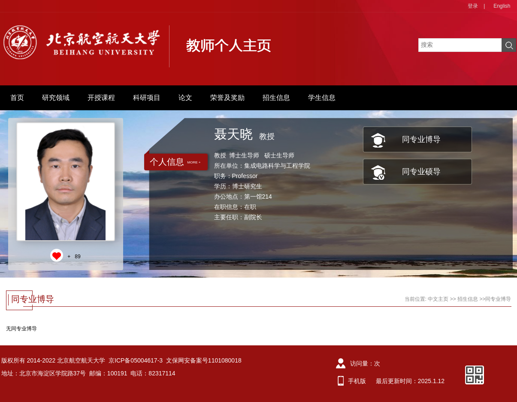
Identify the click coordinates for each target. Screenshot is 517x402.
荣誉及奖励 (227, 97)
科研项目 (146, 97)
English (501, 6)
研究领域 (56, 97)
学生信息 (322, 97)
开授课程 (101, 97)
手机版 (357, 381)
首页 (17, 97)
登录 (473, 6)
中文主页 (438, 299)
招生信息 (276, 97)
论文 (185, 97)
